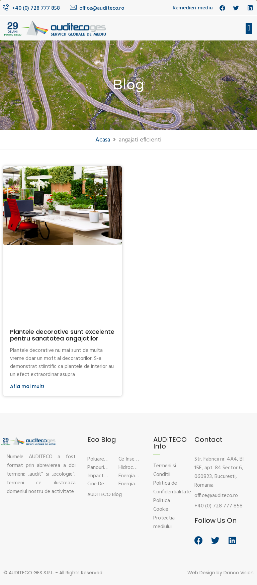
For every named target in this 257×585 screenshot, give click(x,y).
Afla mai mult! (27, 386)
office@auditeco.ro (101, 8)
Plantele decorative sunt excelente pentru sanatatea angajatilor (62, 335)
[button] (249, 28)
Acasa (102, 140)
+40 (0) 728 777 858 (36, 8)
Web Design (201, 572)
